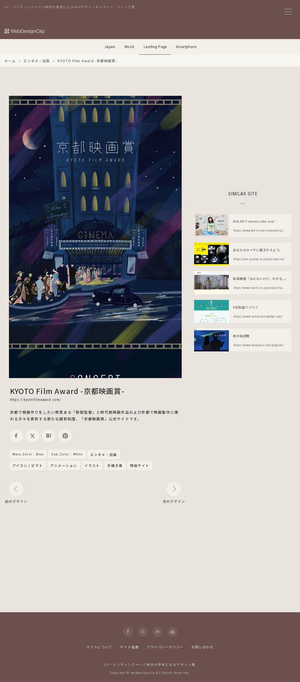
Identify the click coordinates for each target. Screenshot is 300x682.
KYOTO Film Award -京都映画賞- (67, 391)
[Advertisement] (243, 136)
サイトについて (99, 646)
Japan (109, 47)
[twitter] (32, 435)
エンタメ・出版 (103, 455)
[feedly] (172, 632)
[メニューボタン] (288, 11)
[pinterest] (65, 435)
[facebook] (16, 435)
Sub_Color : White (66, 454)
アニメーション (63, 465)
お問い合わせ (202, 646)
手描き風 (115, 465)
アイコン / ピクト (27, 465)
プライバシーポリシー (164, 646)
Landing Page (155, 47)
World (129, 47)
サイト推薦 (129, 646)
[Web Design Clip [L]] (25, 31)
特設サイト (139, 465)
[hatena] (48, 435)
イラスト (92, 465)
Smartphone (186, 47)
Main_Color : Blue (28, 454)
